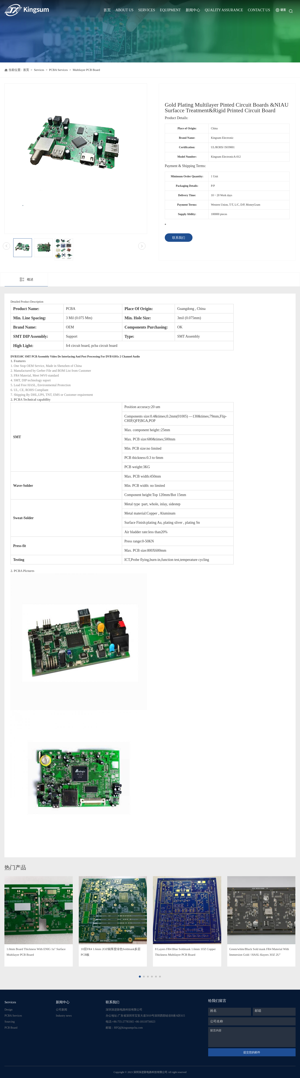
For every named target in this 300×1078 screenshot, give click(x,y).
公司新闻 (61, 1009)
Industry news (64, 1015)
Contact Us (259, 10)
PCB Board (10, 1027)
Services (146, 10)
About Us (124, 10)
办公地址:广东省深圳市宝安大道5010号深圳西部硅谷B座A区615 (145, 1015)
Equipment (170, 10)
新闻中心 (193, 10)
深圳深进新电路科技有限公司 (124, 1009)
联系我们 (178, 237)
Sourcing (9, 1021)
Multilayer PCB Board (86, 69)
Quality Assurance (224, 10)
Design (8, 1009)
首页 (107, 10)
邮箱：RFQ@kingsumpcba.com (124, 1027)
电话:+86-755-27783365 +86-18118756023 (130, 1021)
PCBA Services (58, 69)
